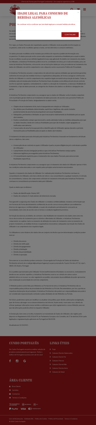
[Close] (78, 12)
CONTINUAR (70, 35)
